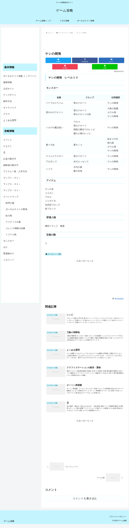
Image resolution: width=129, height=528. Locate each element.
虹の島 (9, 215)
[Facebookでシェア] (85, 60)
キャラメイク (9, 107)
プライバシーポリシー (117, 520)
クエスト (7, 146)
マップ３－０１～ (12, 190)
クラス (6, 114)
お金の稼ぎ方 (9, 159)
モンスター (8, 241)
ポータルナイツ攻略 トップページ (19, 76)
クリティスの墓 (13, 222)
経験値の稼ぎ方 (10, 165)
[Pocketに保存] (65, 66)
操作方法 (7, 101)
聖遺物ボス (8, 253)
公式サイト (8, 89)
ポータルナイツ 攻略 (53, 254)
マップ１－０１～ (12, 178)
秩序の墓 (10, 203)
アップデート (9, 95)
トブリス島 (11, 234)
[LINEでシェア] (104, 66)
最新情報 (7, 82)
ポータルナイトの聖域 (16, 209)
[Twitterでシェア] (58, 60)
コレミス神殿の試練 (15, 228)
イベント (7, 140)
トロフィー (8, 260)
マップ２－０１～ (12, 184)
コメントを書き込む (85, 502)
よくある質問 (9, 120)
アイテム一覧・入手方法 (15, 171)
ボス (5, 247)
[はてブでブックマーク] (111, 60)
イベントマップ (10, 197)
